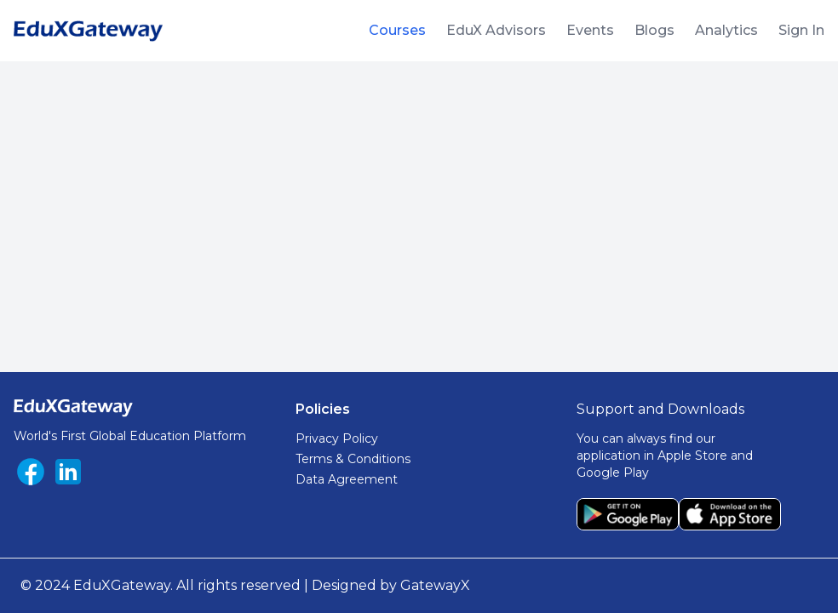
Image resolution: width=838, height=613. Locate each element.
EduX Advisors (496, 30)
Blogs (654, 30)
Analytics (726, 30)
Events (590, 30)
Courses (397, 30)
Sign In (801, 30)
